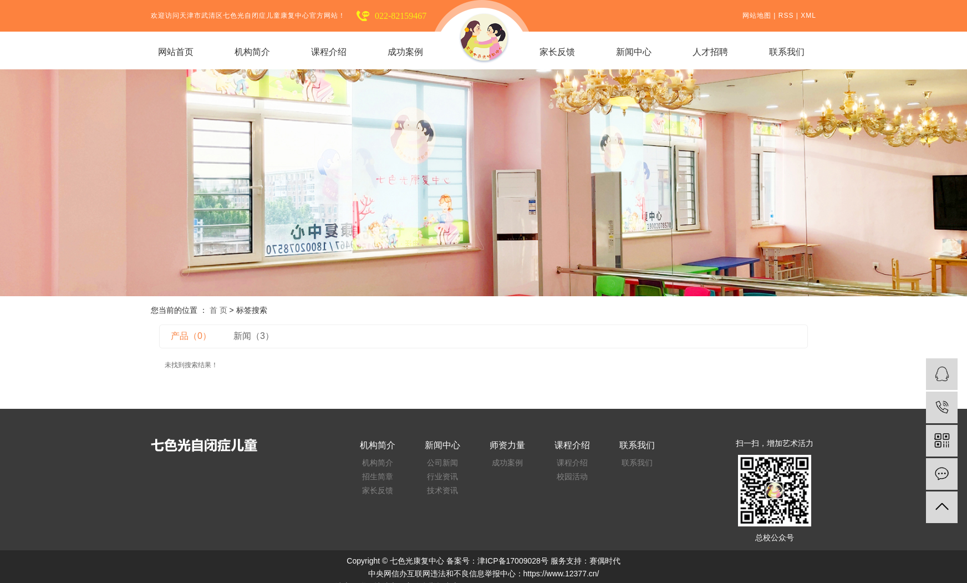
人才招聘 (710, 52)
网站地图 (756, 15)
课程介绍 (329, 52)
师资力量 (507, 445)
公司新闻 (442, 463)
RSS (786, 15)
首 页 (218, 310)
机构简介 (252, 52)
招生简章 (377, 477)
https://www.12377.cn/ (561, 573)
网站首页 (176, 52)
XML (808, 15)
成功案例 (405, 52)
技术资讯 (442, 490)
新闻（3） (253, 336)
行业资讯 (442, 477)
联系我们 (787, 52)
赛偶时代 (604, 560)
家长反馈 (557, 52)
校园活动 (572, 477)
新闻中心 (634, 52)
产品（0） (191, 336)
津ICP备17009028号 (512, 560)
